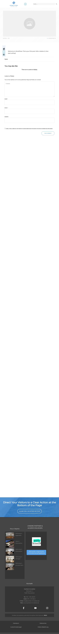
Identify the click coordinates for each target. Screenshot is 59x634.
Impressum (16, 623)
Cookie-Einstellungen (16, 627)
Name (6, 98)
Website (6, 116)
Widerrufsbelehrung (43, 627)
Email (6, 107)
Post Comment (48, 133)
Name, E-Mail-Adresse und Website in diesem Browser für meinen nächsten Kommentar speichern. (29, 128)
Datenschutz (43, 623)
